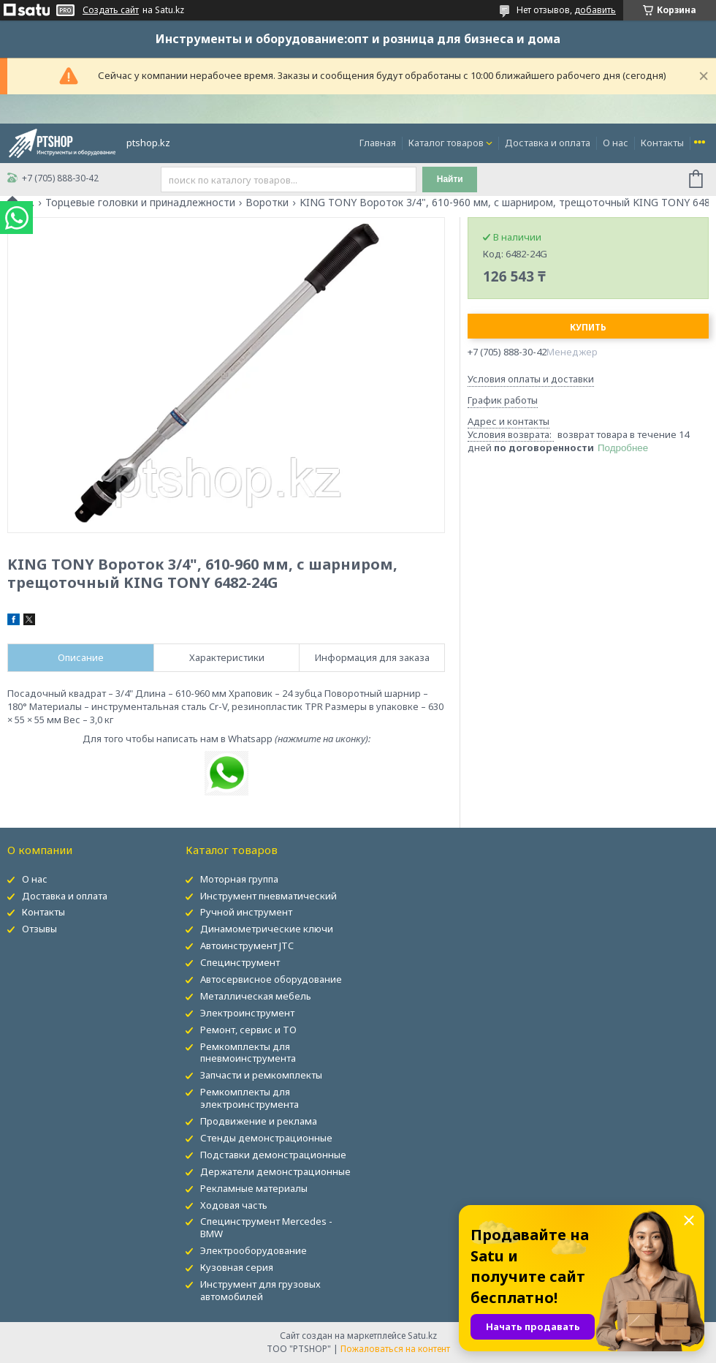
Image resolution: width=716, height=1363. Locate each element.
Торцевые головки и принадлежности (140, 202)
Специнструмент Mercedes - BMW (266, 1227)
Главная (377, 142)
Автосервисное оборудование (271, 979)
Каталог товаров (446, 142)
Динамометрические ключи (266, 928)
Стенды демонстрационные (266, 1137)
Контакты (662, 142)
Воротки (267, 202)
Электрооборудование (253, 1250)
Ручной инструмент (246, 911)
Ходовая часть (233, 1205)
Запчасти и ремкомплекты (261, 1074)
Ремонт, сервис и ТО (248, 1029)
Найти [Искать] (450, 179)
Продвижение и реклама (258, 1121)
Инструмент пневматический (268, 895)
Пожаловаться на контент (395, 1349)
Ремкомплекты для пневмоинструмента (248, 1052)
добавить (595, 10)
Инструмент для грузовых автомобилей (260, 1290)
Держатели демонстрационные (275, 1171)
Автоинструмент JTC (247, 945)
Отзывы (39, 928)
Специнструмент (240, 962)
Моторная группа (239, 879)
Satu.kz (422, 1335)
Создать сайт (111, 10)
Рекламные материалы (254, 1188)
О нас (615, 142)
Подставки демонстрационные (273, 1154)
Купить (588, 327)
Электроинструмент (247, 1012)
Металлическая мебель (255, 996)
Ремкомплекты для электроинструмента (249, 1098)
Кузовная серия (236, 1267)
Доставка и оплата (547, 142)
